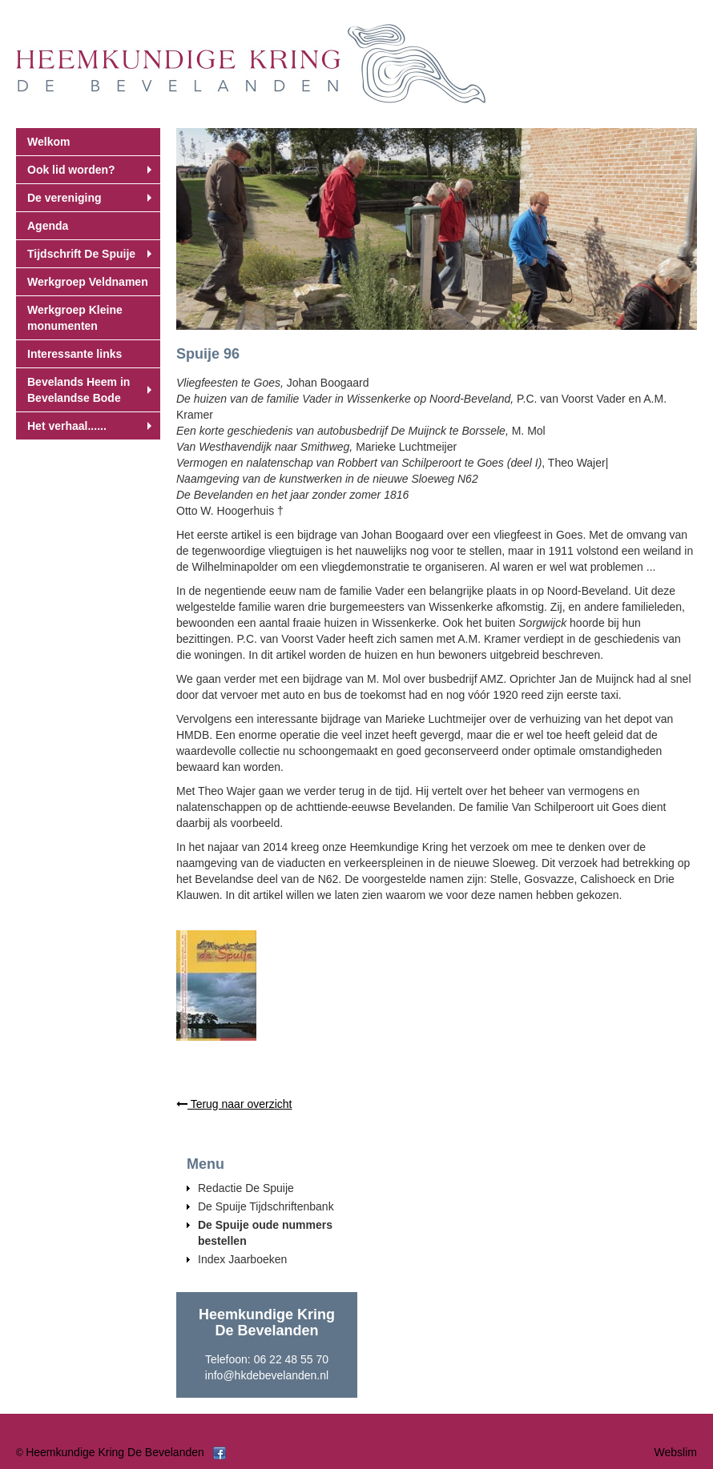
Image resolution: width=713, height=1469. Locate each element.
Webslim (676, 1452)
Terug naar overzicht (234, 1104)
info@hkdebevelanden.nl (266, 1375)
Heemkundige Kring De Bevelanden (115, 1452)
